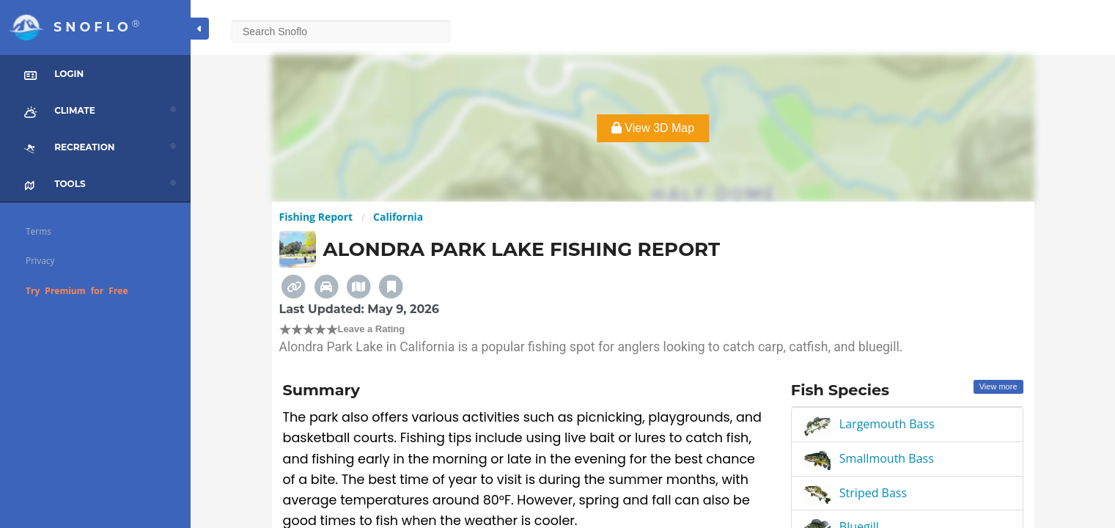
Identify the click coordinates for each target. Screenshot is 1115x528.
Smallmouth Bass (886, 458)
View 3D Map (652, 128)
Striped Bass (873, 493)
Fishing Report (316, 217)
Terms (38, 231)
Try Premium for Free (77, 291)
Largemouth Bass (887, 424)
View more (998, 386)
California (398, 217)
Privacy (40, 260)
